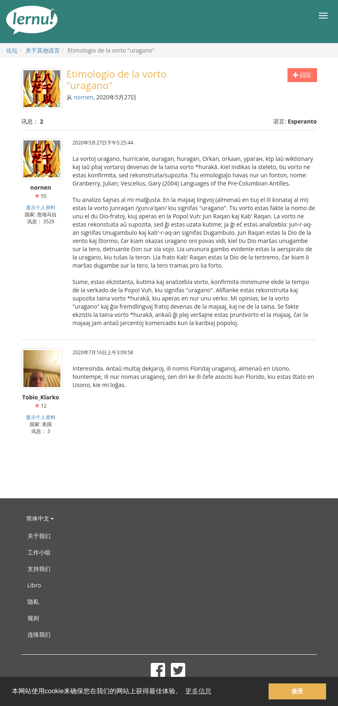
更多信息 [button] (198, 691)
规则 (33, 618)
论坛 (12, 50)
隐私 (33, 601)
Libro (34, 585)
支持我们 (39, 569)
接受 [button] (297, 691)
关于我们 (39, 536)
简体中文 (40, 518)
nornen (83, 97)
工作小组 (39, 552)
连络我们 (39, 634)
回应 (302, 75)
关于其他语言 (42, 50)
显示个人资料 (40, 207)
